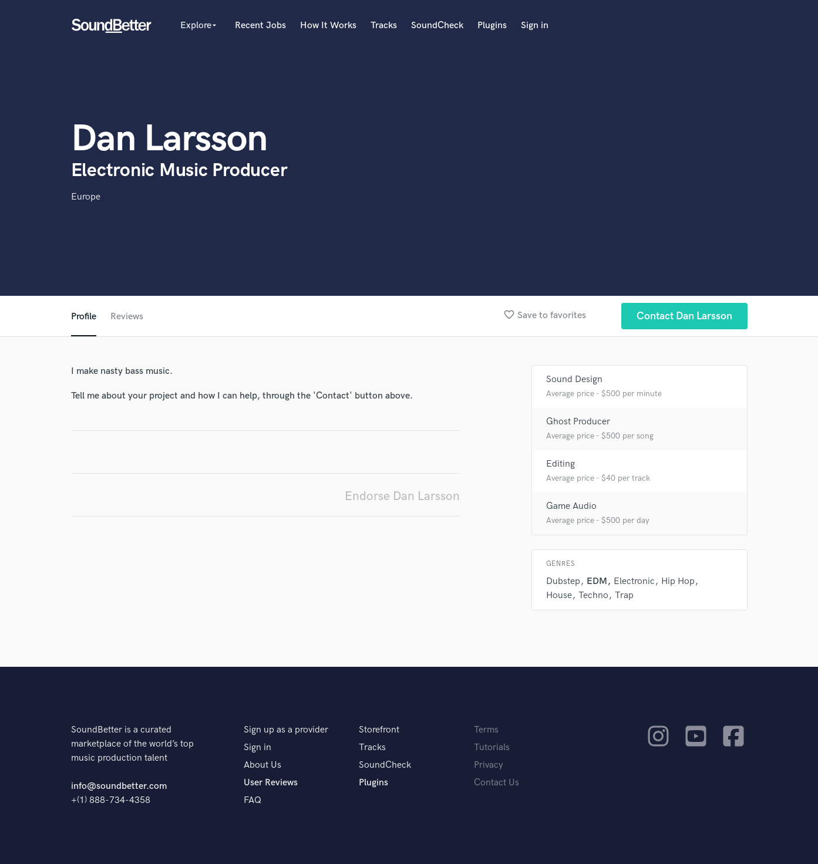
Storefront (379, 729)
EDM (597, 581)
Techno (593, 595)
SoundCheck (437, 25)
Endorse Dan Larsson (402, 496)
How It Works (328, 25)
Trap (624, 595)
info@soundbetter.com (119, 786)
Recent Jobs (260, 25)
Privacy (488, 765)
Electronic (634, 581)
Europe (85, 197)
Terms (486, 729)
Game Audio (571, 506)
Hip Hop (678, 581)
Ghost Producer (578, 421)
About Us (262, 765)
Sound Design (574, 379)
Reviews (126, 316)
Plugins (492, 25)
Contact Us (496, 782)
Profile (83, 316)
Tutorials (492, 747)
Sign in (534, 25)
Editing (560, 464)
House (559, 595)
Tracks (384, 25)
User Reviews (271, 782)
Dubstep (563, 581)
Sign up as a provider (286, 729)
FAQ (252, 800)
